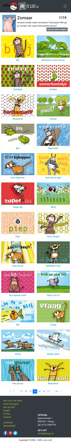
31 (21, 391)
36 (44, 391)
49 (57, 391)
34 (35, 391)
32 (26, 391)
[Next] (60, 391)
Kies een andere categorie (57, 29)
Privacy (6, 413)
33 (30, 391)
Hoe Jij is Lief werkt (12, 400)
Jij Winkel (8, 422)
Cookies (7, 417)
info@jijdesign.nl (46, 433)
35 (39, 391)
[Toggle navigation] (65, 6)
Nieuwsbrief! (9, 426)
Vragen (6, 410)
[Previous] (10, 391)
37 (48, 391)
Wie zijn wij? (9, 407)
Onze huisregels (11, 404)
